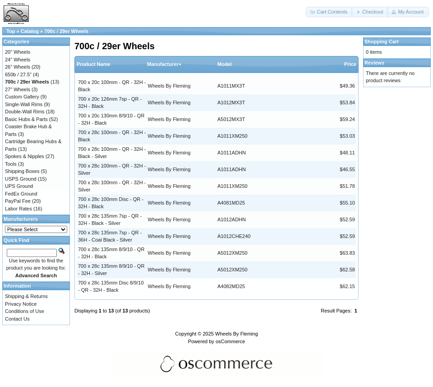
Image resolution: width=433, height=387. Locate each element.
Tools (11, 164)
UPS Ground (19, 186)
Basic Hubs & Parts (26, 119)
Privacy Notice (21, 304)
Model (224, 64)
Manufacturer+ (164, 64)
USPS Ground (21, 179)
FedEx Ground (21, 193)
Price (350, 64)
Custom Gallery (22, 96)
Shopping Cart (381, 41)
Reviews (374, 62)
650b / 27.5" (18, 74)
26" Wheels (17, 67)
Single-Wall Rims (23, 104)
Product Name (94, 64)
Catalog (30, 31)
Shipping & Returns (26, 296)
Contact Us (17, 319)
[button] (329, 12)
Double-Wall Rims (25, 111)
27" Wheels (17, 89)
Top (10, 31)
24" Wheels (17, 59)
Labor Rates (18, 208)
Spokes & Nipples (24, 156)
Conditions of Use (24, 311)
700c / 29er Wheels (66, 31)
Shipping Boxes (22, 171)
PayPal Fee (18, 201)
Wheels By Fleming (169, 86)
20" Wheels (17, 52)
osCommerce (230, 341)
